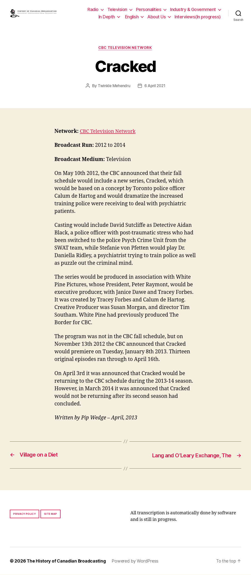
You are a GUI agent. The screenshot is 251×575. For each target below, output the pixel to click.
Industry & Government (193, 9)
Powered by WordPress (137, 561)
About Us (156, 16)
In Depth (107, 16)
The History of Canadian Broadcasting (67, 561)
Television (117, 9)
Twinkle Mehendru (113, 86)
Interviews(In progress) (198, 16)
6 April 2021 (155, 86)
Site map (50, 514)
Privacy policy (24, 514)
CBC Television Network (125, 48)
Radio (93, 9)
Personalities (149, 9)
